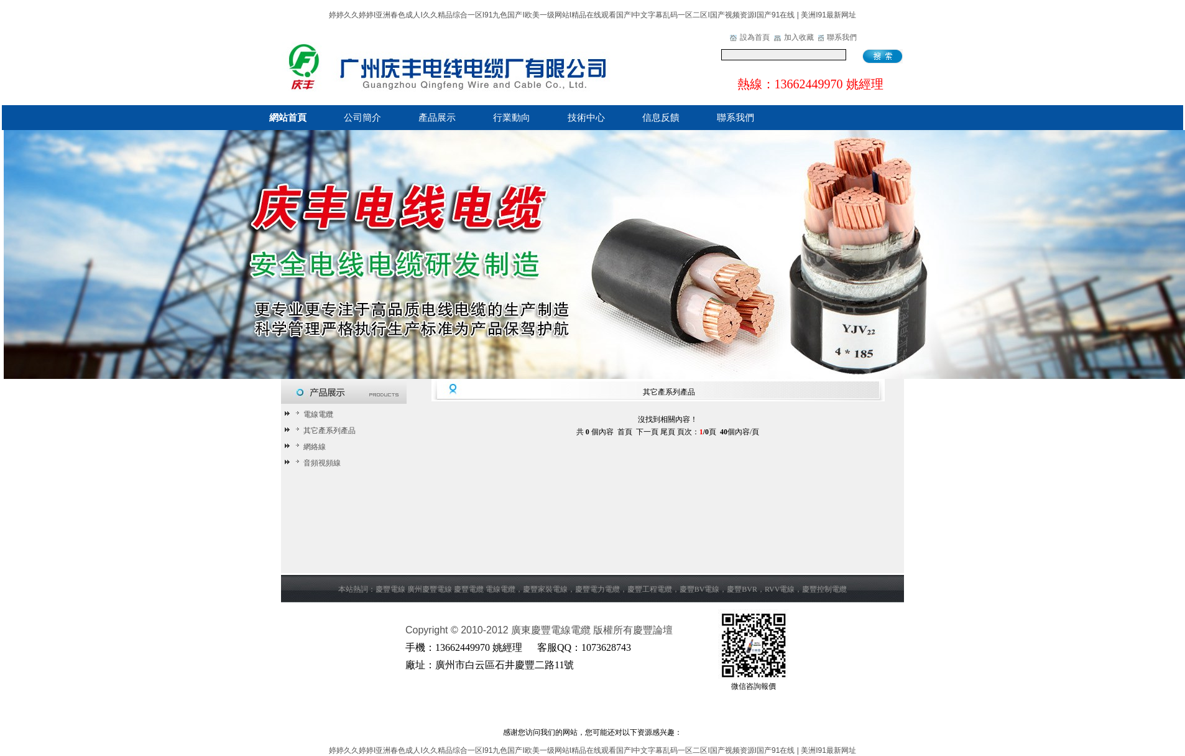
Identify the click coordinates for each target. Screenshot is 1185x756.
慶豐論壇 (653, 630)
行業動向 (511, 118)
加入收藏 (799, 37)
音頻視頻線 (316, 463)
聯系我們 (842, 37)
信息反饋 (661, 118)
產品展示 (437, 118)
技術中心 (586, 118)
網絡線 (309, 446)
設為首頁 (755, 37)
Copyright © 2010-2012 (458, 630)
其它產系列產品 (324, 430)
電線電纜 (312, 414)
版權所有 (613, 630)
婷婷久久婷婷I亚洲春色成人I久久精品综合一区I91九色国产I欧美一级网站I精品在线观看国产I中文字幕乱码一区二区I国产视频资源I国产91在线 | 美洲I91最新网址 (592, 15)
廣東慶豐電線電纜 (551, 630)
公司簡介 (362, 118)
